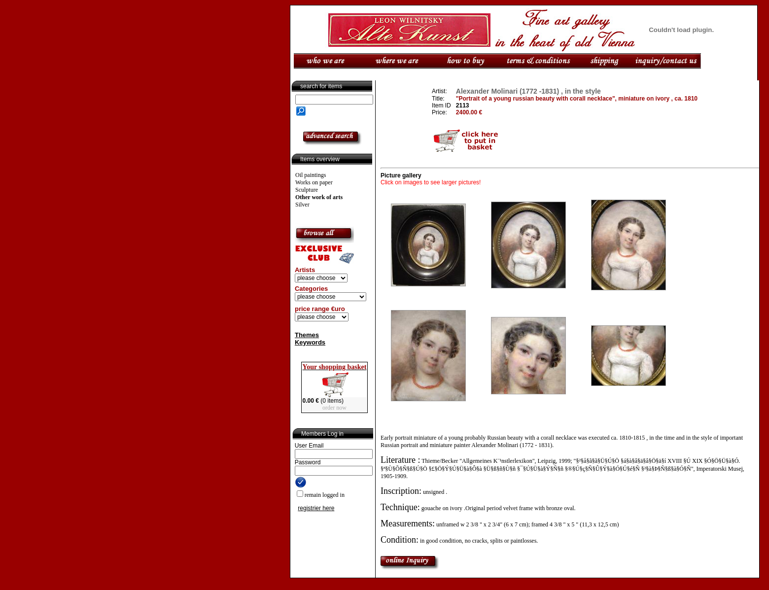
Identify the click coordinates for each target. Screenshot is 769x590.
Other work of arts (319, 197)
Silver (302, 204)
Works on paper (314, 182)
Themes (307, 335)
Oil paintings (310, 175)
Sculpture (306, 189)
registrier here (316, 508)
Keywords (310, 342)
